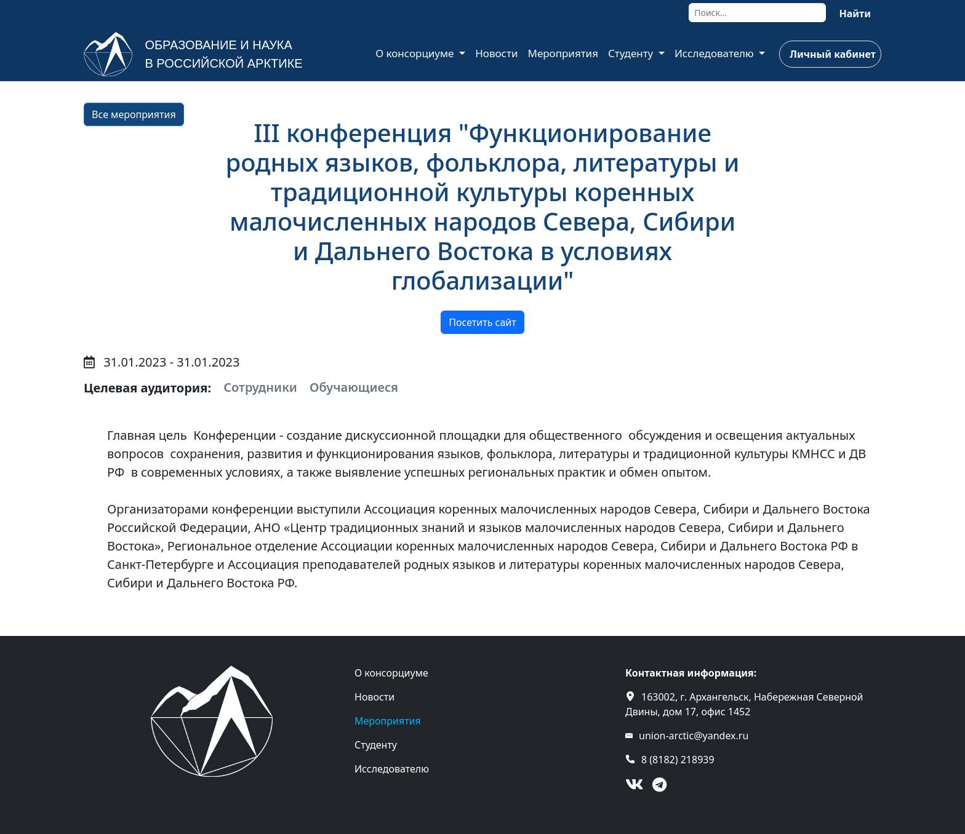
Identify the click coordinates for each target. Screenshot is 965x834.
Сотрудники (260, 387)
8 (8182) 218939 (678, 759)
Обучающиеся (354, 387)
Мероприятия (562, 53)
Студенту (632, 53)
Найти (855, 13)
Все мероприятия (134, 114)
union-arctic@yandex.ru (693, 735)
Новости (496, 53)
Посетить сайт (482, 322)
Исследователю (715, 53)
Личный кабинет (832, 54)
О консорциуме (416, 53)
